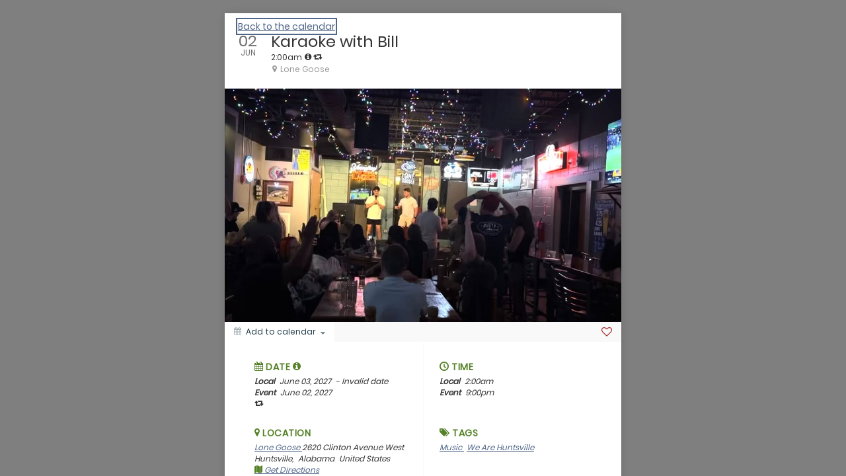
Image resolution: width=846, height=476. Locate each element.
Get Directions (286, 469)
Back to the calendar (286, 26)
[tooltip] (308, 57)
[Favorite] (607, 332)
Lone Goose (278, 447)
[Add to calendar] (279, 332)
